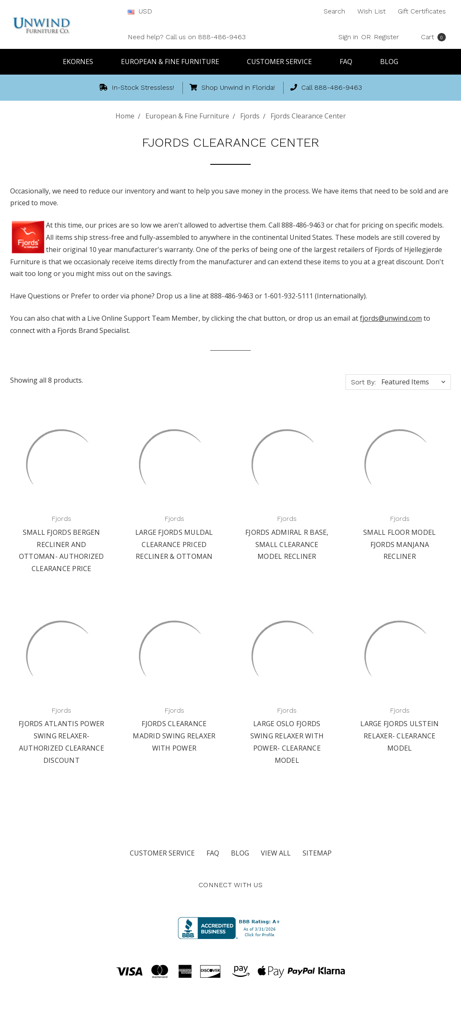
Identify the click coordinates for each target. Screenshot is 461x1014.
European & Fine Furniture (174, 61)
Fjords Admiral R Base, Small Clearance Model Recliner (287, 544)
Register (386, 37)
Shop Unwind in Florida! (232, 87)
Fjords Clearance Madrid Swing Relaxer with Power (174, 736)
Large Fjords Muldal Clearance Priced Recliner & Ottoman (174, 544)
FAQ (350, 61)
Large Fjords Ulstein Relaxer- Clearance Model (399, 736)
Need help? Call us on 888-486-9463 (187, 37)
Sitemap (317, 853)
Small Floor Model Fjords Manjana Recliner (399, 544)
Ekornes (82, 61)
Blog (389, 61)
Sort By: (363, 382)
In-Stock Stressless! (136, 87)
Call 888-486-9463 (326, 87)
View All (276, 853)
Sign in (348, 37)
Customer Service (283, 61)
